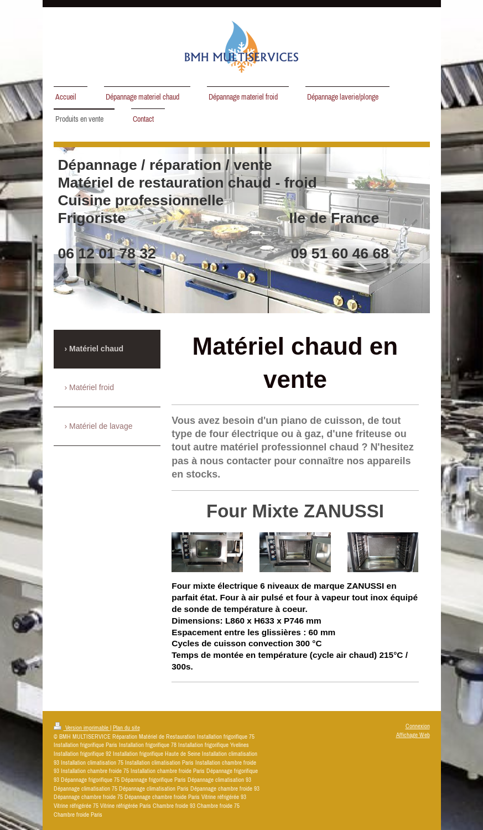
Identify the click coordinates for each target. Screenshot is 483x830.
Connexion (418, 726)
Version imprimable (82, 727)
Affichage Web (413, 735)
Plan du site (126, 727)
